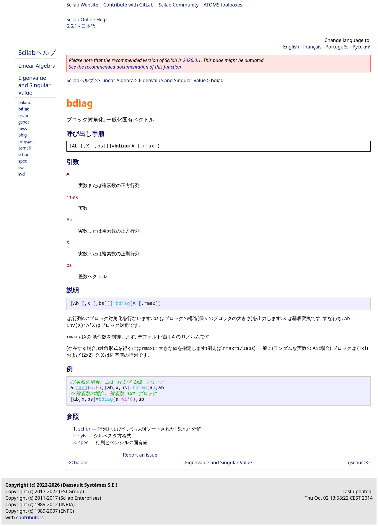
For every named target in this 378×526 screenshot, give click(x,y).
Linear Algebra (37, 65)
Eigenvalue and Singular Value (34, 85)
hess (22, 128)
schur (23, 154)
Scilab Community (178, 4)
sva (21, 167)
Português (336, 46)
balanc (24, 102)
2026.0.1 (192, 60)
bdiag (24, 109)
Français (312, 46)
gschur (24, 115)
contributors (30, 517)
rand (81, 388)
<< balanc (78, 462)
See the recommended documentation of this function (125, 67)
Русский (362, 46)
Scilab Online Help (86, 19)
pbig (22, 135)
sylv (82, 435)
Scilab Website (82, 4)
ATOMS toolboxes (223, 4)
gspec (23, 122)
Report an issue (140, 455)
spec (22, 161)
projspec (26, 141)
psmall (24, 148)
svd (21, 174)
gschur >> (359, 462)
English (291, 46)
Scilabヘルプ (37, 52)
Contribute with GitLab (128, 4)
